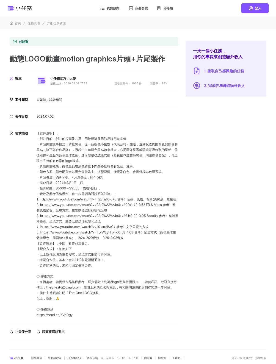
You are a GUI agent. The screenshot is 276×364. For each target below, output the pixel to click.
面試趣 (148, 358)
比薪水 (162, 358)
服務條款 (36, 358)
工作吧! (176, 358)
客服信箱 (92, 358)
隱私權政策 (55, 358)
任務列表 (34, 23)
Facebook (74, 358)
